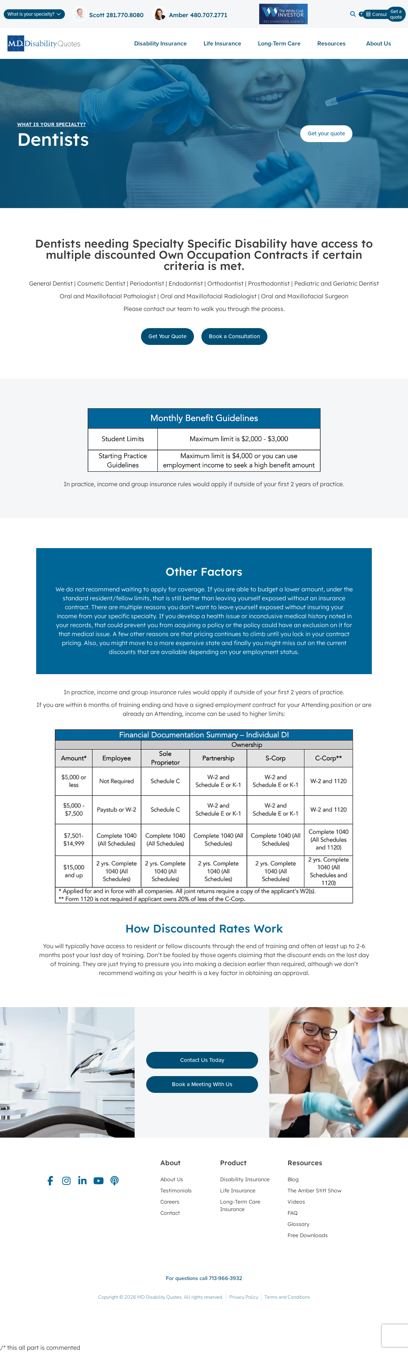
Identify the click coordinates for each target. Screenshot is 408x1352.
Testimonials (176, 1190)
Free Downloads (308, 1235)
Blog (293, 1179)
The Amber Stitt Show (315, 1190)
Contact (170, 1213)
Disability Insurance (160, 43)
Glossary (299, 1224)
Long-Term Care (279, 43)
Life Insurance (222, 43)
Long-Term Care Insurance (240, 1205)
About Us (380, 43)
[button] (353, 14)
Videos (296, 1201)
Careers (169, 1201)
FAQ (293, 1213)
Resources (333, 43)
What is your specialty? (51, 124)
